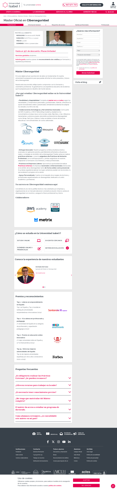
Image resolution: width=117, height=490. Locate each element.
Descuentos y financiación (60, 451)
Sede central (19, 454)
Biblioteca (76, 458)
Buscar (111, 12)
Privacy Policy (83, 64)
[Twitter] (53, 441)
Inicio (5, 16)
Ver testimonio (40, 273)
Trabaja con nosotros (38, 458)
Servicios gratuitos (22, 55)
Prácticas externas (25, 166)
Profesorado (105, 25)
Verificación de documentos (40, 461)
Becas (54, 454)
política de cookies (55, 485)
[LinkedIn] (69, 441)
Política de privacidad (92, 458)
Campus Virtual (78, 451)
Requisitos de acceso (58, 25)
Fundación (18, 451)
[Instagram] (58, 441)
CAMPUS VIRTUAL (113, 6)
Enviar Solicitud (88, 73)
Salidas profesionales (82, 25)
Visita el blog (81, 82)
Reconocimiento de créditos (61, 458)
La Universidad (39, 12)
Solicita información (91, 5)
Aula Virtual (77, 454)
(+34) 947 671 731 (37, 454)
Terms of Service (93, 64)
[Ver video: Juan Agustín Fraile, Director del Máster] (59, 38)
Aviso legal (90, 451)
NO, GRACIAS (86, 485)
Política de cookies (92, 461)
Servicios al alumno (64, 12)
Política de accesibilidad (93, 454)
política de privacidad (94, 62)
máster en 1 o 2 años (56, 100)
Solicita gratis (20, 59)
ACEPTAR (86, 480)
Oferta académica (13, 12)
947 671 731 (70, 5)
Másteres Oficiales (23, 16)
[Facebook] (48, 441)
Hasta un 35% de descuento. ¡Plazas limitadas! (35, 51)
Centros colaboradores (22, 458)
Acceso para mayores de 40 (60, 461)
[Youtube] (64, 441)
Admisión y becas (90, 12)
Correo (76, 461)
